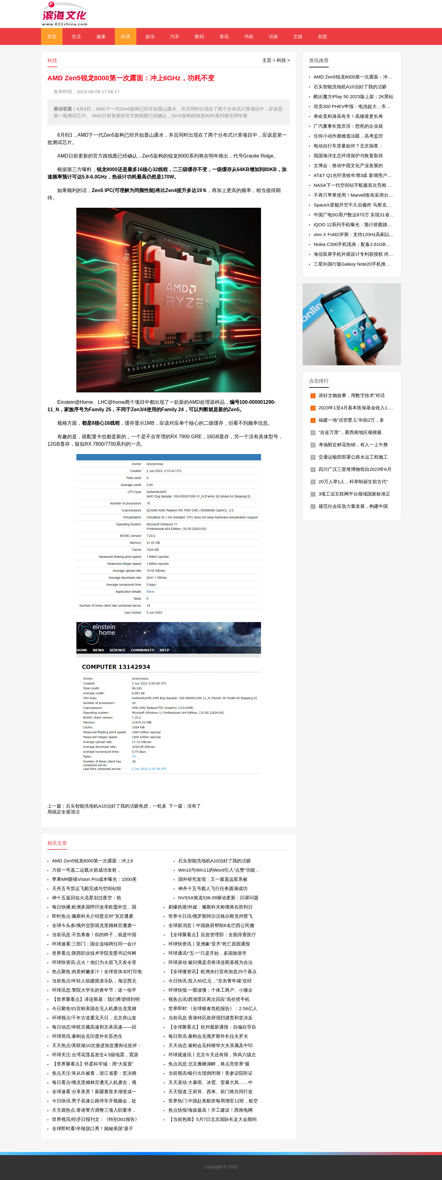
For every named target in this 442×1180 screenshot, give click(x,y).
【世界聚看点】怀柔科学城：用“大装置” (93, 1063)
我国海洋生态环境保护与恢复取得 (348, 155)
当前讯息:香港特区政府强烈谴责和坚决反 (210, 1017)
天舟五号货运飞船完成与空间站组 (86, 888)
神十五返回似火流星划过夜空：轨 (86, 897)
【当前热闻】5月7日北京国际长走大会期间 (212, 1119)
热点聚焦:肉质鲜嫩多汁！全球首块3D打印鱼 (97, 971)
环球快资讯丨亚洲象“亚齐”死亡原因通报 (209, 943)
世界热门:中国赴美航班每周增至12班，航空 (213, 1100)
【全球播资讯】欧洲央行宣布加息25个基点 (212, 971)
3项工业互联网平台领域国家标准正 (354, 493)
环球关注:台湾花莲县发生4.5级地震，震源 (95, 1054)
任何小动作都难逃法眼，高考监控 (348, 135)
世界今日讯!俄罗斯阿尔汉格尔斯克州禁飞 (210, 916)
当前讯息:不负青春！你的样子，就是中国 (94, 934)
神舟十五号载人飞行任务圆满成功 (212, 888)
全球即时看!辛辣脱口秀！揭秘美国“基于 (92, 1128)
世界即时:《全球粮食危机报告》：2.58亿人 (212, 1008)
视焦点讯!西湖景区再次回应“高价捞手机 (209, 999)
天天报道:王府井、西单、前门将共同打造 (210, 1091)
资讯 (224, 36)
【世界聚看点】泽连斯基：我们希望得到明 (96, 999)
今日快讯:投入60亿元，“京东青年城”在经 (210, 980)
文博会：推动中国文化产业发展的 (348, 165)
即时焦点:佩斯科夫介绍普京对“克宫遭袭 (92, 916)
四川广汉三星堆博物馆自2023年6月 (355, 469)
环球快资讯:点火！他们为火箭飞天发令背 (94, 962)
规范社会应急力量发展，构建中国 (353, 506)
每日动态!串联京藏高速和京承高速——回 (94, 1026)
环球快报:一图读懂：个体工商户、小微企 (210, 990)
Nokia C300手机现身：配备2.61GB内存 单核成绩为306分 (373, 244)
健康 (101, 36)
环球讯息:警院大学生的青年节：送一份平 (94, 990)
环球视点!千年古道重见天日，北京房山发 (94, 1017)
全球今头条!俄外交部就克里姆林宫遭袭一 (94, 925)
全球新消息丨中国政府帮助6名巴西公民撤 (211, 925)
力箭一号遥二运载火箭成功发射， (86, 870)
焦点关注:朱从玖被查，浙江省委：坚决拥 (94, 1073)
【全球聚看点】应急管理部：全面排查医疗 (212, 934)
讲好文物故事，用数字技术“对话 (352, 395)
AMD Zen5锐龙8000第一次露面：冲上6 (92, 860)
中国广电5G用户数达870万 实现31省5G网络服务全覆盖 (371, 214)
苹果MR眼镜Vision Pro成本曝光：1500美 (94, 879)
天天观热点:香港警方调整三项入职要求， (94, 1110)
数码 (199, 36)
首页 (51, 36)
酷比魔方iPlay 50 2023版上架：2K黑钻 (353, 96)
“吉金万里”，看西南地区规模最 (350, 432)
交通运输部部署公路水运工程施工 (353, 457)
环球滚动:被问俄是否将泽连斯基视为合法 (210, 962)
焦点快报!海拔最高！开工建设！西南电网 (210, 1110)
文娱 (298, 36)
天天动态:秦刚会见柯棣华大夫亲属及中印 (210, 1045)
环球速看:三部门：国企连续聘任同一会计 (94, 943)
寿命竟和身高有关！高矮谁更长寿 (348, 116)
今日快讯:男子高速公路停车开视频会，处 (94, 1100)
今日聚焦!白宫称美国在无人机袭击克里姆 (94, 1008)
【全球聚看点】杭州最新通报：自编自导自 (212, 1026)
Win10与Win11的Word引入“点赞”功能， (219, 870)
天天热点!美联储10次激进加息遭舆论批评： (97, 1045)
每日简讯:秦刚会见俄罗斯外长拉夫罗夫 (208, 1036)
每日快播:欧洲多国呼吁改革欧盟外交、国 (94, 906)
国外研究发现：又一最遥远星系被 (212, 879)
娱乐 (150, 36)
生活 (76, 36)
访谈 (273, 36)
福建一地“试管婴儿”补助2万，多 (351, 420)
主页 (266, 60)
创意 (322, 36)
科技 (125, 36)
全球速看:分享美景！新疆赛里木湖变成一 (94, 1091)
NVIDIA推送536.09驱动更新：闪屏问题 (218, 897)
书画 (248, 36)
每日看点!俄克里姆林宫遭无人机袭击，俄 (94, 1082)
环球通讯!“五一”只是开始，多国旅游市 (207, 953)
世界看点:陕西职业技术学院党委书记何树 (94, 953)
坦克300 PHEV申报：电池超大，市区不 (354, 106)
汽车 (174, 36)
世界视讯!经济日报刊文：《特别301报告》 (95, 1119)
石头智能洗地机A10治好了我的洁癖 (214, 860)
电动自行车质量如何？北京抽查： (348, 145)
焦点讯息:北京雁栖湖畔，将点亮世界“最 (209, 1063)
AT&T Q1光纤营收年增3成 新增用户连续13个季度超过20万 (374, 175)
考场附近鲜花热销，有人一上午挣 (353, 444)
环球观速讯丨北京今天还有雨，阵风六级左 (212, 1054)
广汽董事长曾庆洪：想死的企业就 (348, 126)
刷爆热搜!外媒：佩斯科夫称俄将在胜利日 (210, 906)
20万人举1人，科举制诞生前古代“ (353, 481)
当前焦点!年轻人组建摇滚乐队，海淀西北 (94, 980)
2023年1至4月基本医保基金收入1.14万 (358, 407)
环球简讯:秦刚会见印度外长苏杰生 (87, 1036)
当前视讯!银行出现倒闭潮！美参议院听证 (210, 1073)
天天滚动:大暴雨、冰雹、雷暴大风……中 (210, 1082)
